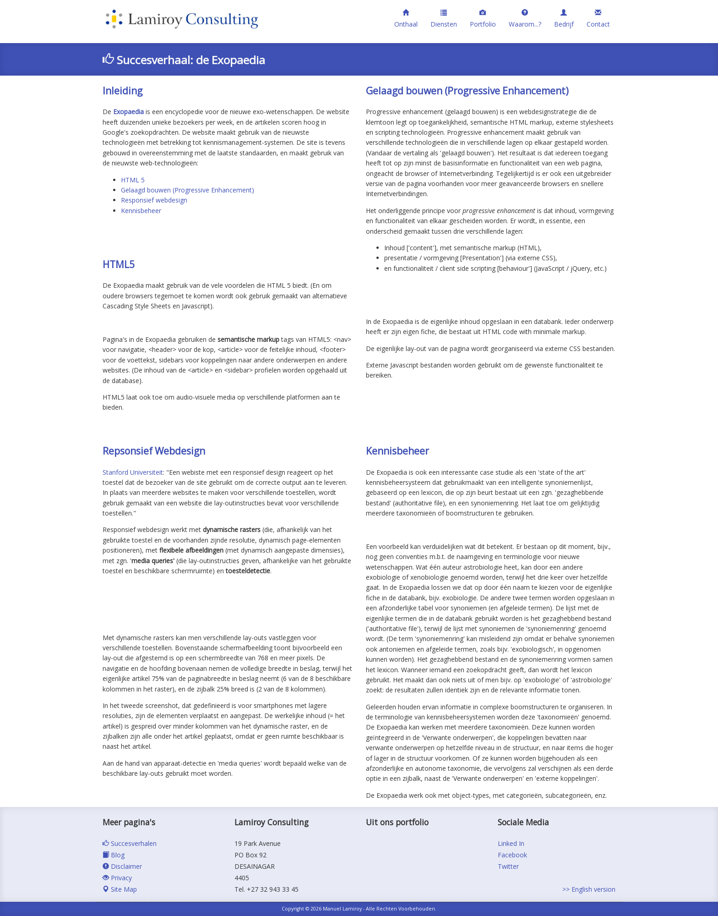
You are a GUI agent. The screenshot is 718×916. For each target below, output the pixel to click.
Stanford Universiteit (133, 472)
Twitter (508, 866)
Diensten (443, 18)
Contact (598, 18)
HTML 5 (133, 180)
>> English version (588, 889)
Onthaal (406, 18)
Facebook (512, 854)
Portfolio (483, 18)
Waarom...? (525, 18)
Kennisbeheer (141, 210)
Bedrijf (564, 18)
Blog (114, 854)
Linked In (511, 843)
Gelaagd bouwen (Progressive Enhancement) (187, 190)
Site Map (120, 889)
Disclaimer (122, 866)
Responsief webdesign (154, 200)
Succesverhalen (130, 843)
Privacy (117, 877)
